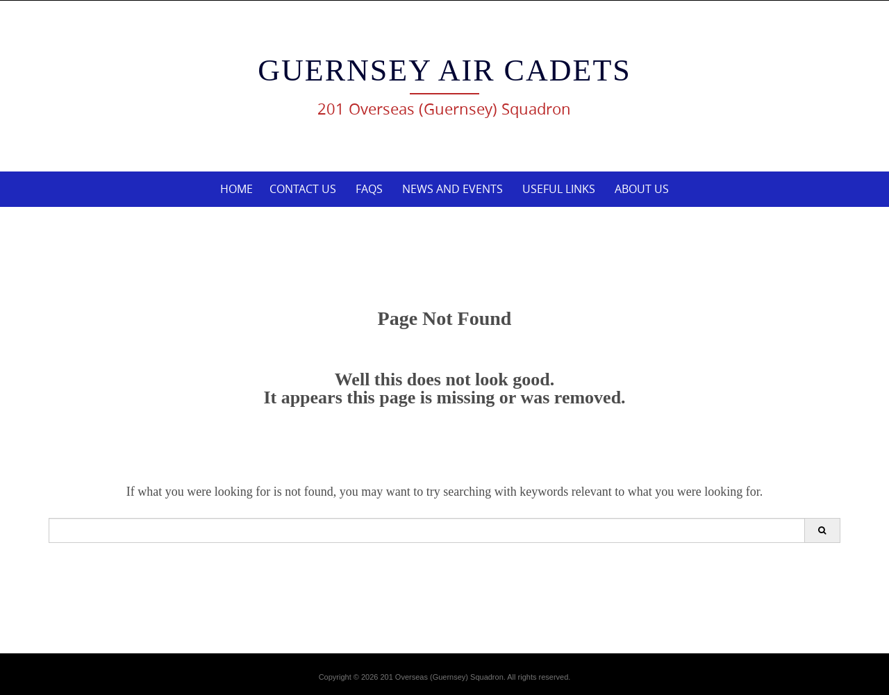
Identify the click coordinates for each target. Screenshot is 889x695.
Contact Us (302, 188)
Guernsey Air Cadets (444, 70)
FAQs (369, 188)
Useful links (558, 188)
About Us (642, 188)
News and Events (452, 188)
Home (236, 188)
